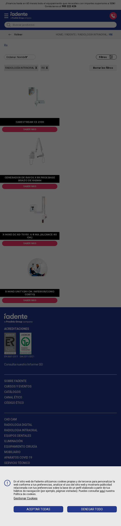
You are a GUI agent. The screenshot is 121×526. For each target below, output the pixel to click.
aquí (102, 491)
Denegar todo (92, 509)
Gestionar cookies (25, 498)
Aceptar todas (38, 509)
